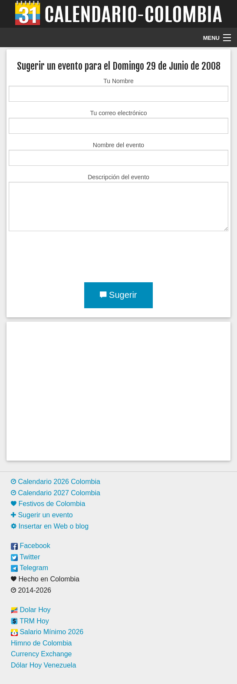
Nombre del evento (118, 154)
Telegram (29, 567)
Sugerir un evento (42, 515)
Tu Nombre (118, 89)
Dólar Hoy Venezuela (43, 665)
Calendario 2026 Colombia (55, 481)
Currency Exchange (41, 654)
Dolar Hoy (31, 609)
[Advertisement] (118, 391)
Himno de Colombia (41, 643)
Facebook (30, 545)
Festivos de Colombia (48, 503)
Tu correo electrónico (118, 122)
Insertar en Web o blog (50, 526)
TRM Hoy (30, 621)
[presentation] (75, 255)
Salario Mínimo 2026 (47, 632)
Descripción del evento (118, 202)
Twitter (25, 557)
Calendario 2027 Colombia (55, 493)
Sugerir (118, 295)
